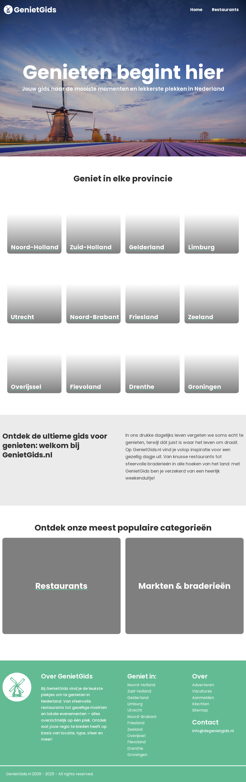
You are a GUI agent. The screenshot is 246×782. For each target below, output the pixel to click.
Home (196, 10)
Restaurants (225, 10)
